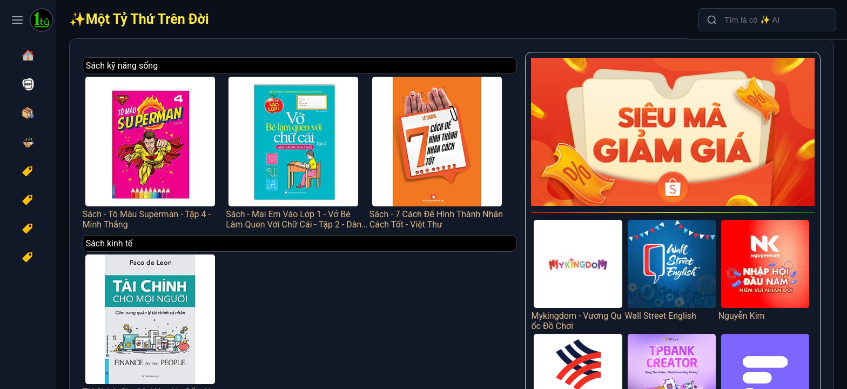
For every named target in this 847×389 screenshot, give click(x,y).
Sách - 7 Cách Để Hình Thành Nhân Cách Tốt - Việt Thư (478, 149)
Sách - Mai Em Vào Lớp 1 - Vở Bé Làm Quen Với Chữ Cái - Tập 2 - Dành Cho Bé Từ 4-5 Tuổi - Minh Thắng (349, 149)
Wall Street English (686, 249)
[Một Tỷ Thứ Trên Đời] (41, 21)
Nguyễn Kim (770, 249)
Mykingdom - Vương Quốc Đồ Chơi (602, 254)
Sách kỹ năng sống (195, 66)
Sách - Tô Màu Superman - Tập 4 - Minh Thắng (220, 149)
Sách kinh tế (182, 237)
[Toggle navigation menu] (17, 20)
